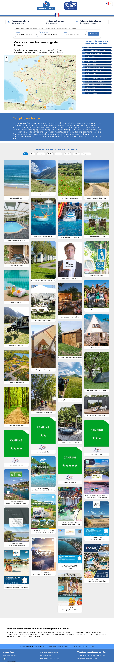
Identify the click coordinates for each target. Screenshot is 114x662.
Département (44, 32)
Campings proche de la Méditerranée (69, 28)
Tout (24, 154)
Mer (32, 154)
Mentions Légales (46, 655)
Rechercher (93, 34)
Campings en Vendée (51, 28)
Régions (18, 32)
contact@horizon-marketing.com (88, 659)
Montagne (40, 154)
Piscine (50, 154)
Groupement (87, 154)
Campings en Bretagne (37, 28)
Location (68, 154)
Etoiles (77, 154)
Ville (65, 32)
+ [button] (6, 57)
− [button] (6, 60)
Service (59, 154)
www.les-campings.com (11, 655)
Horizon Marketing (54, 659)
